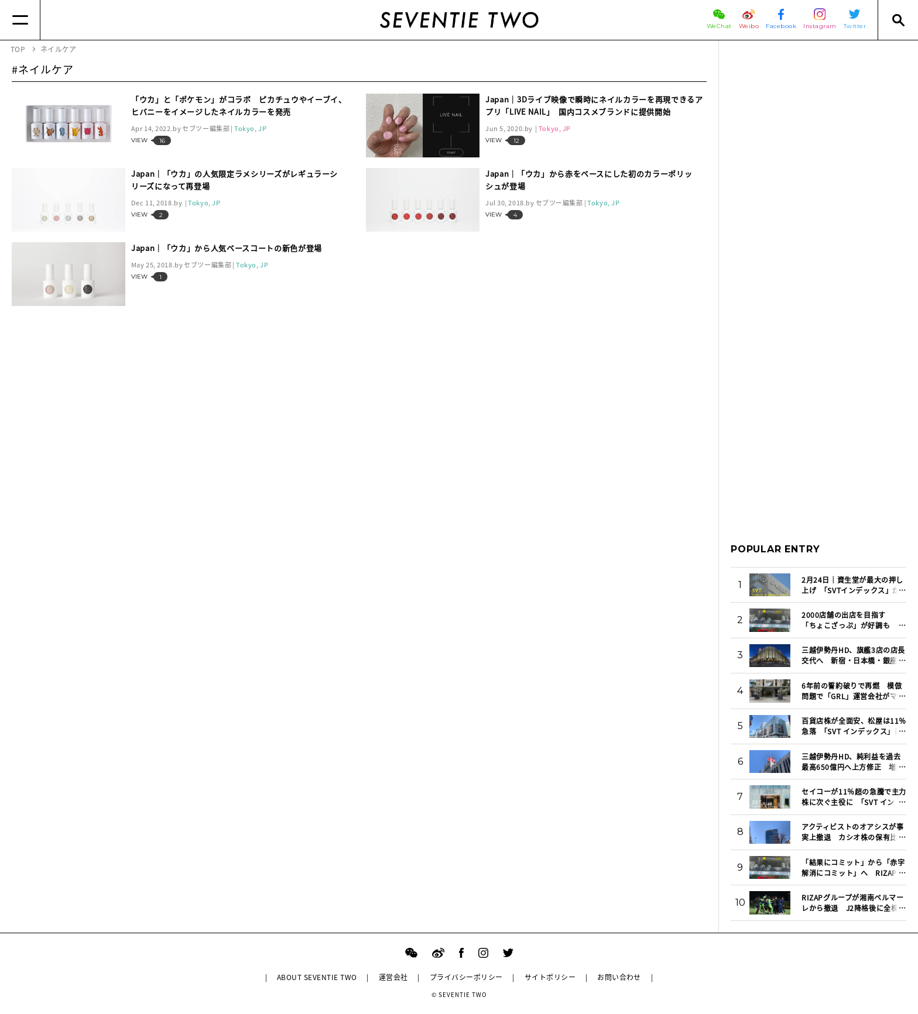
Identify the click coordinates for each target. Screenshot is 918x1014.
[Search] (898, 20)
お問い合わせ (619, 977)
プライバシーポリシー (466, 977)
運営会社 (393, 977)
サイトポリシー (550, 977)
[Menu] (20, 20)
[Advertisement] (818, 227)
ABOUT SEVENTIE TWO (317, 977)
